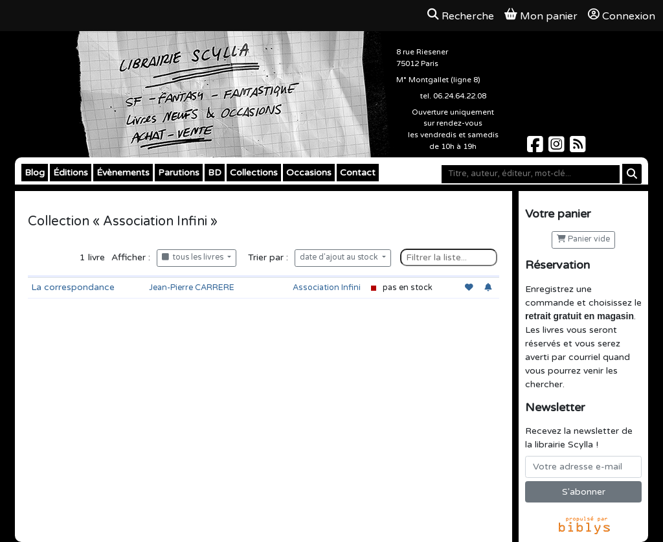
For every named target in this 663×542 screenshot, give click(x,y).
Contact (358, 172)
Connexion (621, 15)
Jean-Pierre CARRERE (191, 287)
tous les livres (193, 257)
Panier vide (583, 239)
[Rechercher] (632, 174)
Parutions (178, 172)
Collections (254, 172)
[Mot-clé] (531, 174)
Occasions (309, 172)
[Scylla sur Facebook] (536, 147)
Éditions (70, 172)
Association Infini (327, 287)
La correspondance (73, 287)
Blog (35, 172)
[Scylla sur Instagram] (557, 147)
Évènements (123, 172)
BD (214, 172)
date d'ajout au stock (340, 257)
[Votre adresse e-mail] (583, 467)
